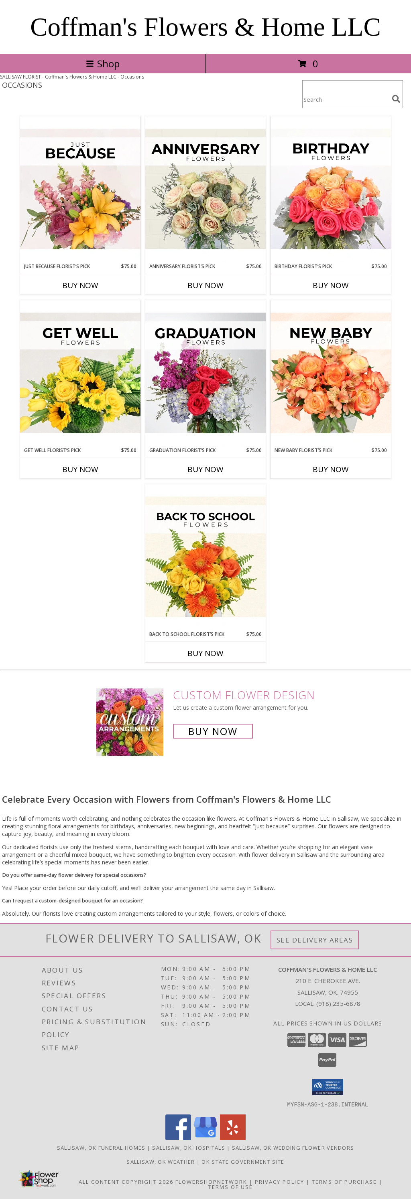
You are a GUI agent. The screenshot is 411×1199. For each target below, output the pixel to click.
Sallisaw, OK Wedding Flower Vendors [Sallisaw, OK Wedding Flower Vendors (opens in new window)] (293, 1147)
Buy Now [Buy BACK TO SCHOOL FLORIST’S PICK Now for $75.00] (205, 653)
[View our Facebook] (178, 1137)
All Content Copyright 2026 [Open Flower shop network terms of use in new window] (126, 1181)
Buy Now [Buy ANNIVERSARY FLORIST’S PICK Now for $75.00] (205, 285)
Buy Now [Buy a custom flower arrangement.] (213, 731)
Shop (103, 63)
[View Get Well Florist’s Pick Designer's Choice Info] (80, 373)
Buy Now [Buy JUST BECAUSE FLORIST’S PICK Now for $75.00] (80, 285)
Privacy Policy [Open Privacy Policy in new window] (279, 1181)
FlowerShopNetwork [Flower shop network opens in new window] (211, 1181)
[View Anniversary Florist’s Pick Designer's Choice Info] (205, 189)
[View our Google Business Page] (205, 1137)
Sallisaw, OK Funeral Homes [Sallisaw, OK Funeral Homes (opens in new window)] (101, 1147)
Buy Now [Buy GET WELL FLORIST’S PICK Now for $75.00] (80, 469)
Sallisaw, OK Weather (160, 1161)
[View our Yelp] (233, 1137)
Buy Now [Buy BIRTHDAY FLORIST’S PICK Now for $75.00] (331, 285)
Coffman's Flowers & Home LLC (205, 26)
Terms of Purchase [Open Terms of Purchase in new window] (344, 1181)
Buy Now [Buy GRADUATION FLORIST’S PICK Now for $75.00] (205, 469)
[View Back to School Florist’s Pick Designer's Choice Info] (205, 557)
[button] (327, 1087)
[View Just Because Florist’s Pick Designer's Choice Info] (80, 189)
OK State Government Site (242, 1161)
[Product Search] (346, 99)
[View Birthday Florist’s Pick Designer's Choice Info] (331, 189)
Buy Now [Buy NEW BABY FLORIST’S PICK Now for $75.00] (331, 469)
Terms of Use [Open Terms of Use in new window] (230, 1186)
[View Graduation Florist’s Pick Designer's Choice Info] (205, 373)
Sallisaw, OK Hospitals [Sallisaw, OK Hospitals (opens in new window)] (188, 1147)
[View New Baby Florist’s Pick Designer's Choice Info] (331, 373)
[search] (396, 99)
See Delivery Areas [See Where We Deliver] (315, 940)
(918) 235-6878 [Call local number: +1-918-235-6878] (338, 1003)
